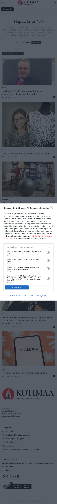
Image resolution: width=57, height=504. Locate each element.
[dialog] (28, 252)
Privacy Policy (42, 296)
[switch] (48, 252)
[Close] (52, 208)
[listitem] (28, 247)
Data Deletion (15, 296)
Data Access (28, 296)
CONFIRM (16, 287)
